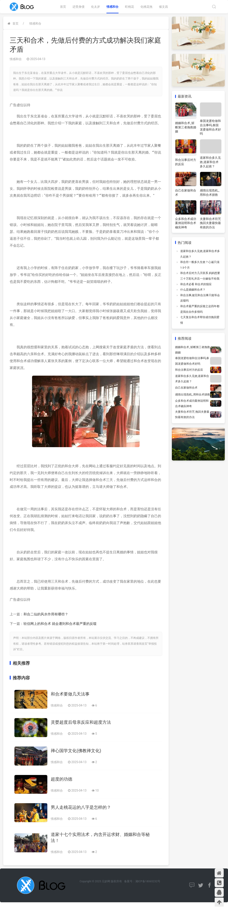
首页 (63, 6)
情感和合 (112, 6)
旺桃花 (129, 6)
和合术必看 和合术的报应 (196, 284)
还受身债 (78, 6)
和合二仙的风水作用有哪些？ (45, 614)
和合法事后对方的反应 (189, 369)
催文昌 (163, 6)
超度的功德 (61, 779)
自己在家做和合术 (186, 387)
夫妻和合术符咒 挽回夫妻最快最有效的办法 (210, 223)
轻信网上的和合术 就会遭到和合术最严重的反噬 (60, 624)
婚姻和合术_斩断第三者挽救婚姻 (185, 127)
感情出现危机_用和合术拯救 (192, 394)
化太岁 (95, 6)
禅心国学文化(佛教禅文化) (76, 750)
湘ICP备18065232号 (147, 881)
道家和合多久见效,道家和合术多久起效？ (210, 162)
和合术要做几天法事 (70, 694)
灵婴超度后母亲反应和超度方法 (81, 722)
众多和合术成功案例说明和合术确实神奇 (185, 223)
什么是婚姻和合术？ (192, 289)
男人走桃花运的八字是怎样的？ (81, 807)
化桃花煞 (146, 6)
